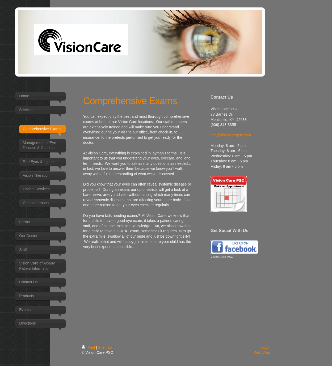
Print (89, 347)
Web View (262, 352)
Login (265, 347)
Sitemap (105, 347)
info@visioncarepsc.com (231, 135)
